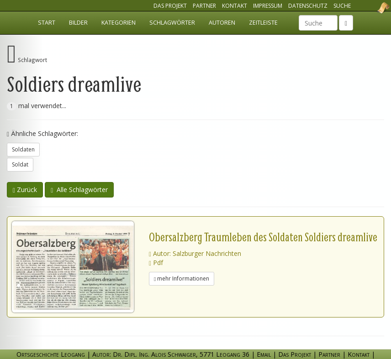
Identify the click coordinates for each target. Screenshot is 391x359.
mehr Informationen (181, 278)
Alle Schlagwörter (79, 189)
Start (46, 22)
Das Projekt (170, 6)
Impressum (267, 6)
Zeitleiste (263, 22)
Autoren (222, 22)
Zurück (25, 189)
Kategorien (118, 22)
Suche (342, 6)
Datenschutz (308, 6)
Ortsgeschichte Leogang (372, 8)
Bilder (78, 22)
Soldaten (23, 149)
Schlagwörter (172, 22)
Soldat (20, 164)
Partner (204, 6)
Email (264, 354)
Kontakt (234, 6)
